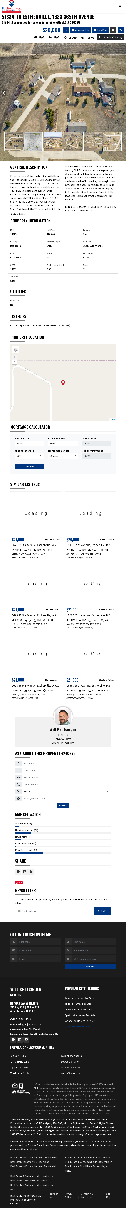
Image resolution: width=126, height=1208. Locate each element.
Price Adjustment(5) (25, 843)
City (12, 253)
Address (87, 241)
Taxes (85, 265)
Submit (102, 911)
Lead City (17, 1199)
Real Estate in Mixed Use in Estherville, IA (86, 1166)
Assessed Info (80, 29)
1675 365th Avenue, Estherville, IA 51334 (36, 615)
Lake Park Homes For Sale (79, 998)
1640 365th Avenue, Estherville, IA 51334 (90, 545)
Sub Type (14, 241)
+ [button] (14, 357)
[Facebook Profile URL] (13, 1040)
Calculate (29, 466)
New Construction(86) (26, 830)
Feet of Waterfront (55, 265)
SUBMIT (63, 805)
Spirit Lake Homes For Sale (80, 1015)
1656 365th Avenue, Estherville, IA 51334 (90, 685)
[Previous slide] (4, 93)
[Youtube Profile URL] (26, 1040)
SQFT (12, 265)
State (49, 253)
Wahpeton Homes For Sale (80, 1021)
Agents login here (77, 1026)
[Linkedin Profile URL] (20, 1040)
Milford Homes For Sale (78, 1004)
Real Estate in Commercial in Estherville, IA (87, 1157)
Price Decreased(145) (26, 850)
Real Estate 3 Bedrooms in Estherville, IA (31, 1180)
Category (87, 230)
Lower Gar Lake (70, 1061)
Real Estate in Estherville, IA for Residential (33, 1166)
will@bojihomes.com (63, 742)
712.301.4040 (63, 738)
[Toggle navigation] (121, 6)
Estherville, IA (17, 1123)
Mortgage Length (59, 450)
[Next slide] (122, 93)
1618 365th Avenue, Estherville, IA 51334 (36, 685)
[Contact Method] (66, 791)
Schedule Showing (110, 37)
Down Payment (57, 438)
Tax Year (14, 276)
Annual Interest (24, 450)
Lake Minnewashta (71, 1056)
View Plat (100, 29)
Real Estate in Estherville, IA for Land (29, 1161)
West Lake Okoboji (20, 1073)
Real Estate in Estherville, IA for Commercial (33, 1157)
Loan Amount (90, 438)
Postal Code (88, 253)
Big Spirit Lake (18, 1056)
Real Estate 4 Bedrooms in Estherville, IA (31, 1185)
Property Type (53, 241)
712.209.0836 (62, 325)
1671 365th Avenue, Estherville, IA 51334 (36, 545)
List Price (51, 230)
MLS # (13, 230)
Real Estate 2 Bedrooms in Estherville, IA (31, 1176)
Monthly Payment (92, 450)
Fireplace (14, 300)
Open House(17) (23, 823)
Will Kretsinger (63, 729)
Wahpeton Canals (71, 1067)
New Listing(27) (23, 836)
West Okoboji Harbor (72, 1073)
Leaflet (112, 419)
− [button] (14, 362)
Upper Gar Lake (19, 1067)
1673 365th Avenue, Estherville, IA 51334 (90, 615)
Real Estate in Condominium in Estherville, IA (88, 1161)
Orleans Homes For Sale (78, 1009)
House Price (22, 438)
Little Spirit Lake (19, 1061)
